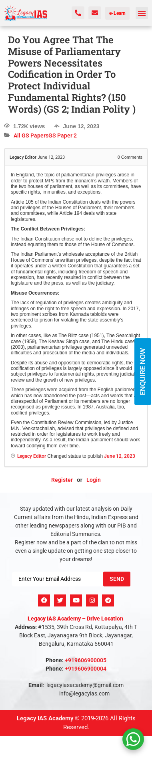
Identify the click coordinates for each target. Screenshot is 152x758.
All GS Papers (31, 135)
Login (93, 480)
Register (62, 480)
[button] (142, 13)
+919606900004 (85, 668)
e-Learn (117, 13)
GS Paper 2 (62, 135)
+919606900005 (85, 660)
